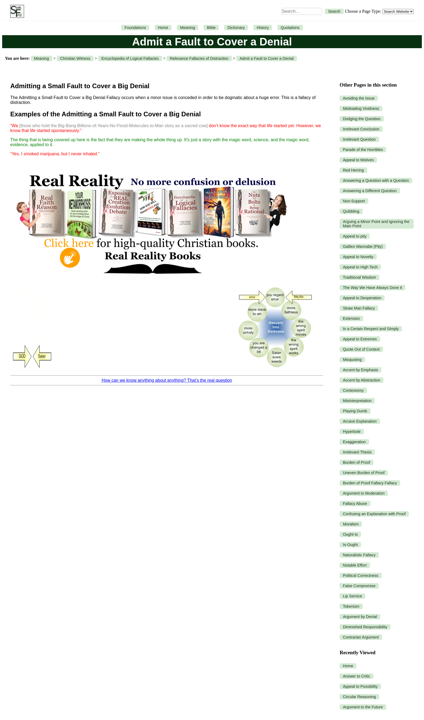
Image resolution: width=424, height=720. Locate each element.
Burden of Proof (356, 462)
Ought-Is (350, 534)
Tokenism (351, 606)
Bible (211, 27)
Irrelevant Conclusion (361, 129)
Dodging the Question (361, 119)
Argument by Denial (360, 616)
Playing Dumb (355, 411)
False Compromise (359, 586)
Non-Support (354, 201)
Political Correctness (360, 575)
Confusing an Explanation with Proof (374, 514)
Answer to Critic (356, 676)
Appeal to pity (354, 236)
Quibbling (351, 211)
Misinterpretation (357, 401)
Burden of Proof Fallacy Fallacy (370, 483)
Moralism (351, 524)
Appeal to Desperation (362, 298)
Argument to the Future (363, 707)
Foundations (135, 27)
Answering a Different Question (370, 191)
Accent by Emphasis (360, 370)
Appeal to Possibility (360, 686)
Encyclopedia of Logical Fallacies (130, 58)
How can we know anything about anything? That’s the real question (167, 380)
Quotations (290, 27)
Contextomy (353, 390)
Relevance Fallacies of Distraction (199, 58)
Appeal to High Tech (360, 267)
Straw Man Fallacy (359, 308)
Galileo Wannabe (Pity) (363, 246)
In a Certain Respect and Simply (371, 329)
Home (163, 27)
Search (334, 11)
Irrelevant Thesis (357, 452)
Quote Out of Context (361, 349)
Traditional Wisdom (359, 277)
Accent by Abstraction (361, 380)
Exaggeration (354, 442)
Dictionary (236, 27)
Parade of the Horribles (363, 149)
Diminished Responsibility (365, 627)
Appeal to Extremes (360, 339)
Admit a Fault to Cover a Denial (267, 58)
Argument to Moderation (364, 493)
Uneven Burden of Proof (364, 473)
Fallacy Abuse (355, 503)
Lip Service (352, 596)
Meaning (187, 27)
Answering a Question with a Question (376, 180)
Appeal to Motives (358, 160)
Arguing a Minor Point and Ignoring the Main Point (376, 223)
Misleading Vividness (361, 108)
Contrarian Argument (361, 637)
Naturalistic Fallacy (359, 555)
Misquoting (352, 359)
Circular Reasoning (359, 697)
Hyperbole (352, 431)
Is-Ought (350, 545)
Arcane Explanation (360, 421)
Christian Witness (75, 58)
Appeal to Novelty (358, 257)
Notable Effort (355, 565)
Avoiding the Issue (359, 98)
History (263, 27)
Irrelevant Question (359, 139)
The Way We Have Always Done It (372, 287)
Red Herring (353, 170)
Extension (351, 318)
